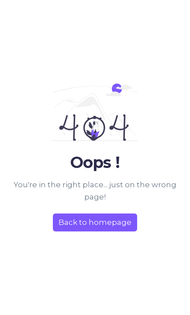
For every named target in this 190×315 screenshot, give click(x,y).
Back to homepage (95, 222)
